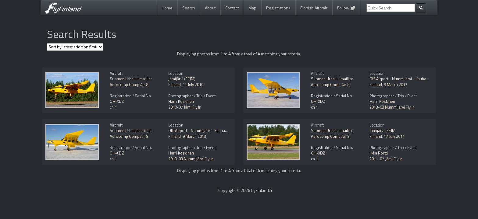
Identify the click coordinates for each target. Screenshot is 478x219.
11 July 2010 (193, 85)
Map (252, 8)
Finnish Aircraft (313, 8)
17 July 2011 (394, 136)
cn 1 (113, 107)
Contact (232, 8)
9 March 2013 (395, 85)
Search (188, 8)
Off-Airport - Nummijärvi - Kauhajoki (400, 79)
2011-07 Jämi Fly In (385, 159)
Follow (346, 8)
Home (167, 8)
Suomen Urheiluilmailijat (131, 79)
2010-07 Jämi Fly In (184, 107)
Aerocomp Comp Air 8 (129, 85)
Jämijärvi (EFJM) (181, 79)
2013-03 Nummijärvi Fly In (392, 107)
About (210, 8)
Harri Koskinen (181, 101)
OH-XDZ (117, 101)
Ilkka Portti (378, 153)
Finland (174, 85)
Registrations (278, 8)
